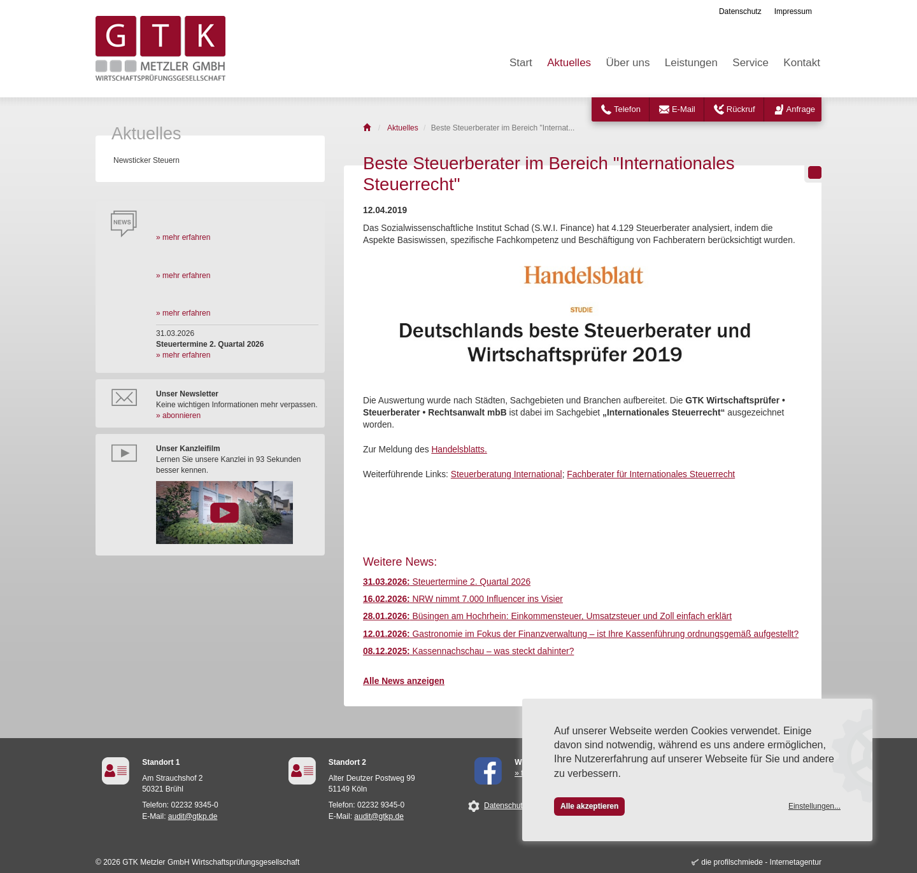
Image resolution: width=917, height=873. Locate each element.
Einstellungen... (814, 806)
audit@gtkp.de (193, 816)
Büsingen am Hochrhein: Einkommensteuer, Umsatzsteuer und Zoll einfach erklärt (547, 616)
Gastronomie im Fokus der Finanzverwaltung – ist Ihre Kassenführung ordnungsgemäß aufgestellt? (581, 634)
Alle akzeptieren (589, 806)
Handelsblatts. (459, 449)
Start (520, 63)
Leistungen (691, 63)
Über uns (628, 63)
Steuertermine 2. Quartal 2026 (446, 582)
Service (750, 63)
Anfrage (801, 109)
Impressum (793, 11)
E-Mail (683, 109)
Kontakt (801, 63)
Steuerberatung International (506, 474)
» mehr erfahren (183, 237)
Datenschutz (740, 11)
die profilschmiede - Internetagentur (761, 862)
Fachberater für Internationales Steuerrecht (651, 474)
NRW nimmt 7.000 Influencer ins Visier (463, 599)
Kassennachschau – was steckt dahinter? (468, 651)
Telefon (627, 109)
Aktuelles (569, 63)
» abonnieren (178, 415)
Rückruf (741, 109)
